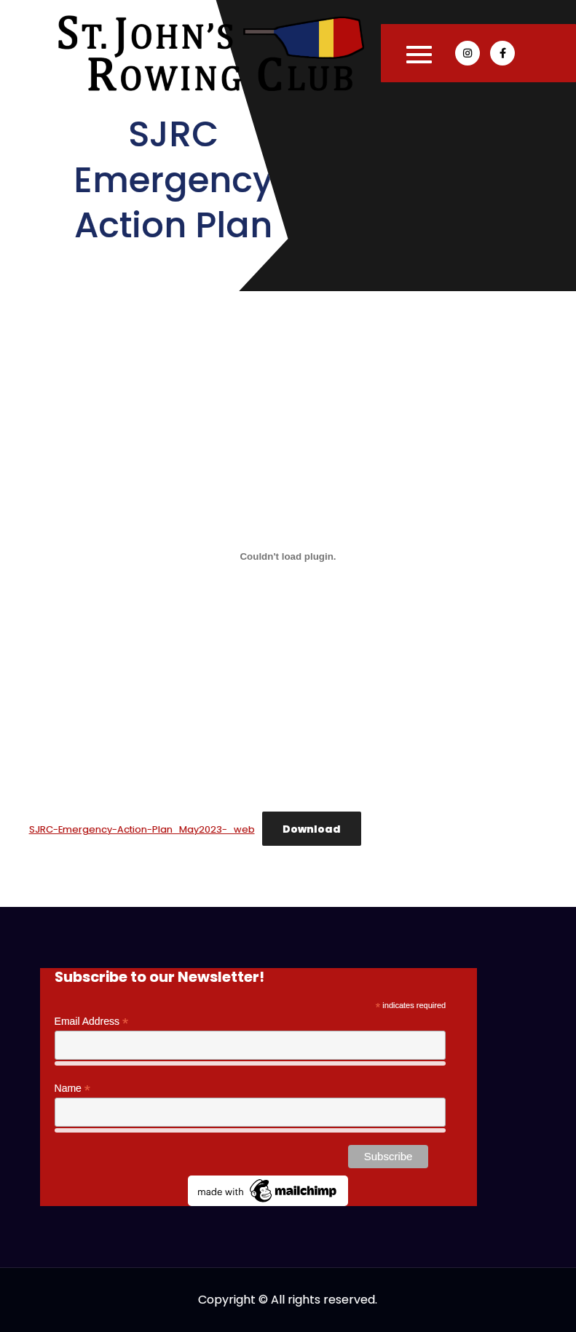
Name (72, 1088)
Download (312, 829)
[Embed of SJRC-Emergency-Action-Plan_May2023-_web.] (288, 556)
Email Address (92, 1021)
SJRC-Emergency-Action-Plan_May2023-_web (142, 829)
